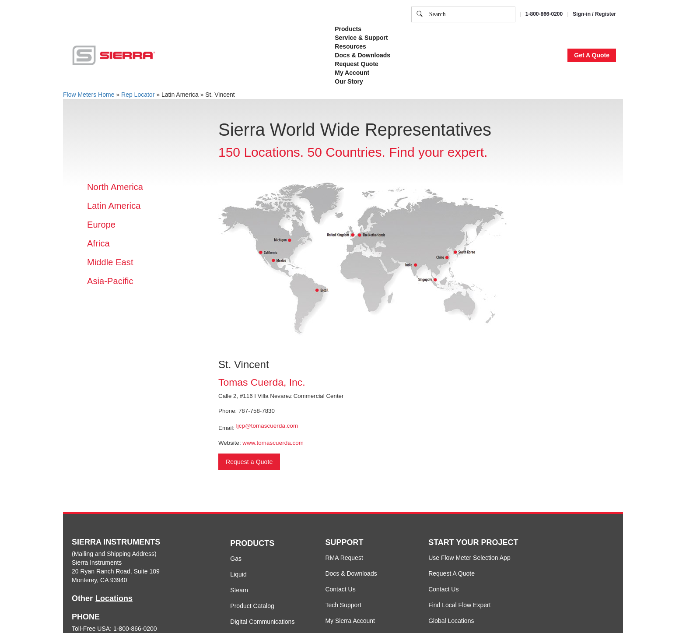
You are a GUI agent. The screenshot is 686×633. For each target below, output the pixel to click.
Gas (236, 558)
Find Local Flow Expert (459, 604)
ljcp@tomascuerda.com (267, 425)
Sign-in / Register (594, 14)
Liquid (238, 574)
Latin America (113, 206)
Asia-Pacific (110, 281)
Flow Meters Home (88, 94)
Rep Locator (137, 94)
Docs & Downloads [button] (362, 55)
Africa (98, 243)
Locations (114, 598)
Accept (508, 36)
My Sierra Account (350, 620)
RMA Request (344, 557)
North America (115, 187)
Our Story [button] (349, 81)
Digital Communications (262, 621)
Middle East (110, 262)
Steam (239, 590)
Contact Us (340, 589)
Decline (543, 36)
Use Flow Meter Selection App (469, 557)
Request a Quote (249, 461)
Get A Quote (591, 55)
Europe (101, 224)
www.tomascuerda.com (273, 443)
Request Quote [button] (356, 63)
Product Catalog (252, 605)
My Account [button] (352, 72)
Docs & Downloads (351, 573)
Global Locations (451, 620)
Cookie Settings (462, 36)
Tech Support (343, 604)
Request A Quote (451, 573)
